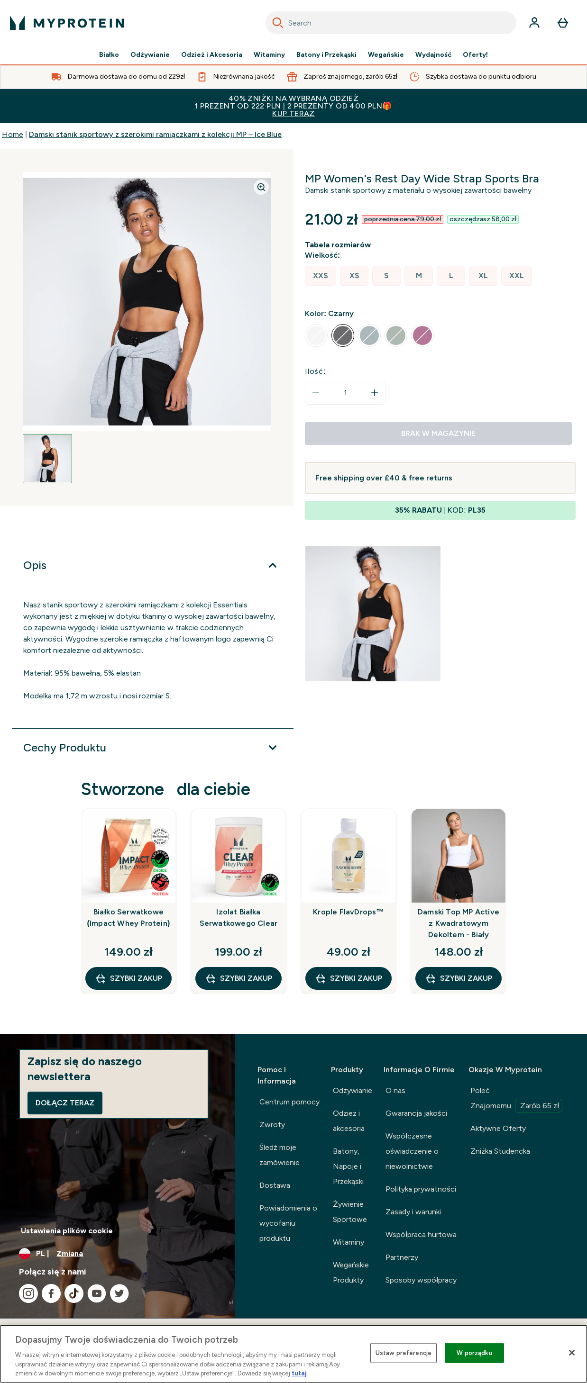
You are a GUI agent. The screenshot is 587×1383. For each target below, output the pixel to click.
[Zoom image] (261, 187)
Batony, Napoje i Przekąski (348, 1166)
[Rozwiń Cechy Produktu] (153, 748)
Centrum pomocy (289, 1101)
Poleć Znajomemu (516, 1099)
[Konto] (534, 22)
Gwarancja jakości (416, 1113)
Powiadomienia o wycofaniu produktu (288, 1223)
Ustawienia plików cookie (67, 1230)
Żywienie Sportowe (350, 1212)
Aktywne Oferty (498, 1128)
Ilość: (315, 371)
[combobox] (391, 22)
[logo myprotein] (67, 22)
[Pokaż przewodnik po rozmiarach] (340, 245)
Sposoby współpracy (421, 1279)
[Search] (277, 22)
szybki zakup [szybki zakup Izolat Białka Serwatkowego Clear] (238, 978)
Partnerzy (401, 1257)
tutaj (299, 1373)
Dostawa (274, 1185)
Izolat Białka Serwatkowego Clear (239, 917)
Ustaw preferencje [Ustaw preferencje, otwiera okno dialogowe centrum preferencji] (403, 1352)
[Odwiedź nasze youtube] (96, 1293)
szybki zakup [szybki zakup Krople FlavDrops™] (348, 978)
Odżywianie (150, 55)
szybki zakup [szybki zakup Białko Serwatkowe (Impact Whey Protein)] (128, 978)
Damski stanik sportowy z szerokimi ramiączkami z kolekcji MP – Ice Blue (155, 134)
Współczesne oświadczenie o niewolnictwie (412, 1151)
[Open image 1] (47, 458)
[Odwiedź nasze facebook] (51, 1293)
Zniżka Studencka (500, 1151)
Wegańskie (386, 55)
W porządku (474, 1352)
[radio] (320, 276)
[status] (345, 392)
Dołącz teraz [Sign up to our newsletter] (65, 1102)
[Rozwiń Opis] (153, 565)
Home (12, 134)
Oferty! (475, 55)
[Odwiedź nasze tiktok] (73, 1293)
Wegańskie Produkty (351, 1272)
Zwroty (272, 1124)
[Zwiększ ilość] (374, 392)
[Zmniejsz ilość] (315, 392)
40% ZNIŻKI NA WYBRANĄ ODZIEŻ (293, 106)
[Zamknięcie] (571, 1352)
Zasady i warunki (413, 1211)
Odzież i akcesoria (349, 1121)
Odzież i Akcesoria (211, 55)
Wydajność (433, 55)
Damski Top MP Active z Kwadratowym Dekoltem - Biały (458, 923)
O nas (395, 1090)
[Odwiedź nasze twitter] (119, 1293)
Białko (109, 55)
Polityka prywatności (420, 1188)
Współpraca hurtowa (421, 1234)
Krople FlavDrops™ (348, 911)
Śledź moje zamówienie (279, 1155)
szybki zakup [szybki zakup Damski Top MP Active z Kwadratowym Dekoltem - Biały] (458, 978)
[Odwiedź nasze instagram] (28, 1293)
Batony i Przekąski (326, 55)
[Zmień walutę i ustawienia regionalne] (117, 1253)
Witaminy (269, 55)
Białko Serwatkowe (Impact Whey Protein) (128, 917)
